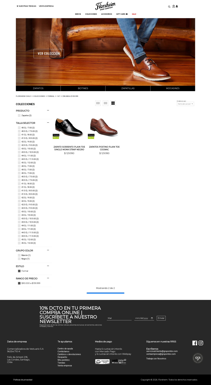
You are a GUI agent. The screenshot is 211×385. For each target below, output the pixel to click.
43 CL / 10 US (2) (27, 148)
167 (58, 96)
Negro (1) (23, 259)
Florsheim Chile (23, 96)
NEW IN (78, 14)
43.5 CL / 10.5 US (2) (28, 152)
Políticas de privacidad (22, 380)
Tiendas (61, 362)
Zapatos (38, 88)
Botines (83, 88)
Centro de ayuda (65, 348)
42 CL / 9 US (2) (26, 141)
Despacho (62, 357)
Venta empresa (65, 365)
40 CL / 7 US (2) (26, 127)
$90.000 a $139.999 (70, 96)
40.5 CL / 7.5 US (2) (28, 131)
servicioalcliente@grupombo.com (162, 351)
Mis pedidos (64, 360)
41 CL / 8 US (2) (26, 134)
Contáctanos (63, 351)
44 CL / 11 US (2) (27, 155)
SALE (134, 14)
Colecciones (39, 96)
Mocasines (173, 88)
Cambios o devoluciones (69, 354)
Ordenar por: (181, 101)
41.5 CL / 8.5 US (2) (28, 138)
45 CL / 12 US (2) (27, 162)
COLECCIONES (91, 14)
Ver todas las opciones (32, 271)
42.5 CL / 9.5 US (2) (28, 145)
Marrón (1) (24, 255)
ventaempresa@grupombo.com (161, 354)
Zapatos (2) (24, 115)
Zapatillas (128, 88)
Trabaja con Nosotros (156, 358)
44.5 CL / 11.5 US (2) (28, 159)
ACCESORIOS (106, 14)
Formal (51, 96)
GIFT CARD (122, 14)
